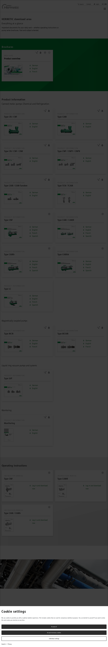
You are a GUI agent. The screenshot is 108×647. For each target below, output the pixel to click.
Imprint (3, 644)
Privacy (10, 644)
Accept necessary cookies (54, 632)
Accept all (54, 626)
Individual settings (54, 638)
